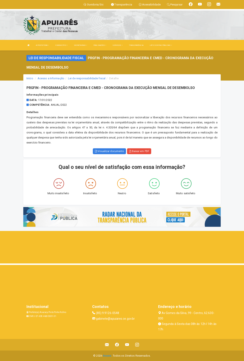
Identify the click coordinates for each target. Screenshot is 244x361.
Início (29, 78)
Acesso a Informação (51, 78)
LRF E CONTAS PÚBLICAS (161, 45)
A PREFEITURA (42, 45)
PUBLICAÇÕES (99, 45)
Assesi (107, 355)
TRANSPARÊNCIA (136, 45)
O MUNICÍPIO (61, 45)
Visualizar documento (109, 151)
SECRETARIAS (80, 45)
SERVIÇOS (118, 45)
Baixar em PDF (139, 151)
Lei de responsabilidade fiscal (86, 78)
